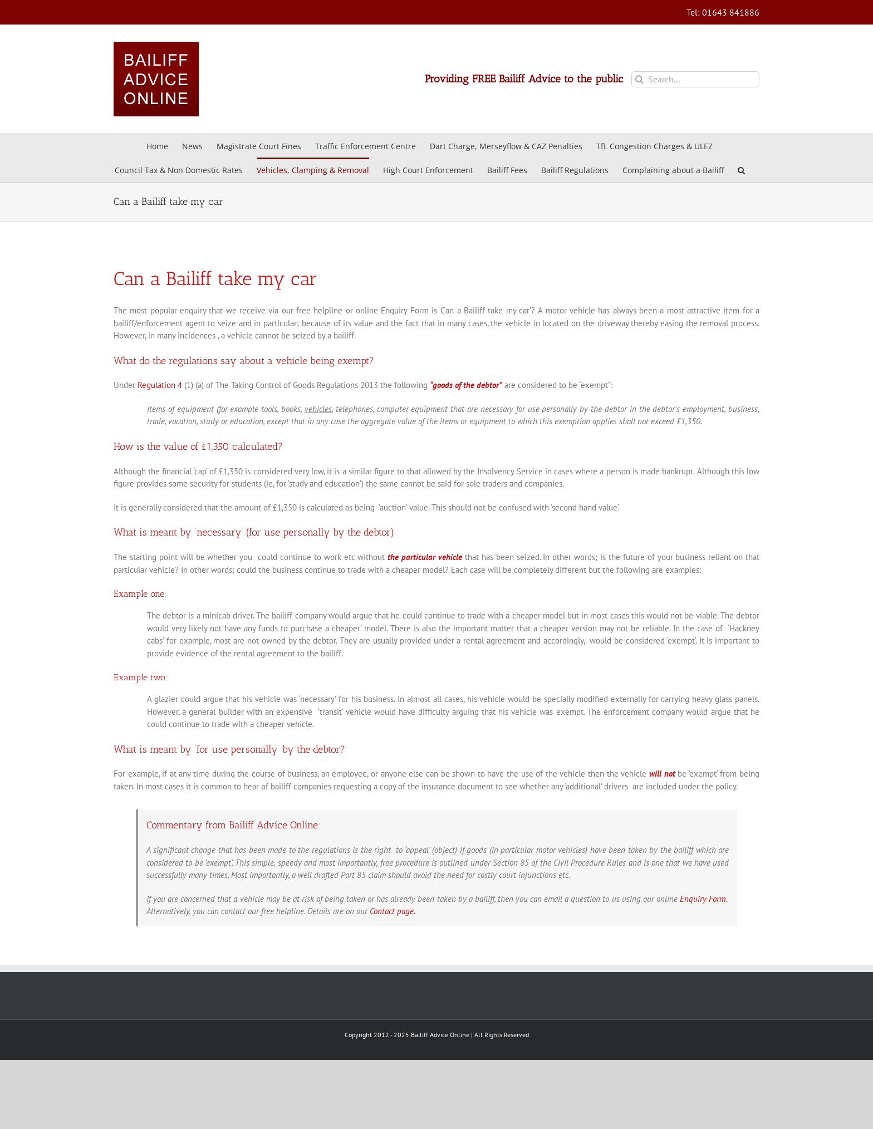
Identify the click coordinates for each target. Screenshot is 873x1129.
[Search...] (695, 79)
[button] (741, 169)
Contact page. (392, 911)
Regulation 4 (160, 385)
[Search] (639, 79)
